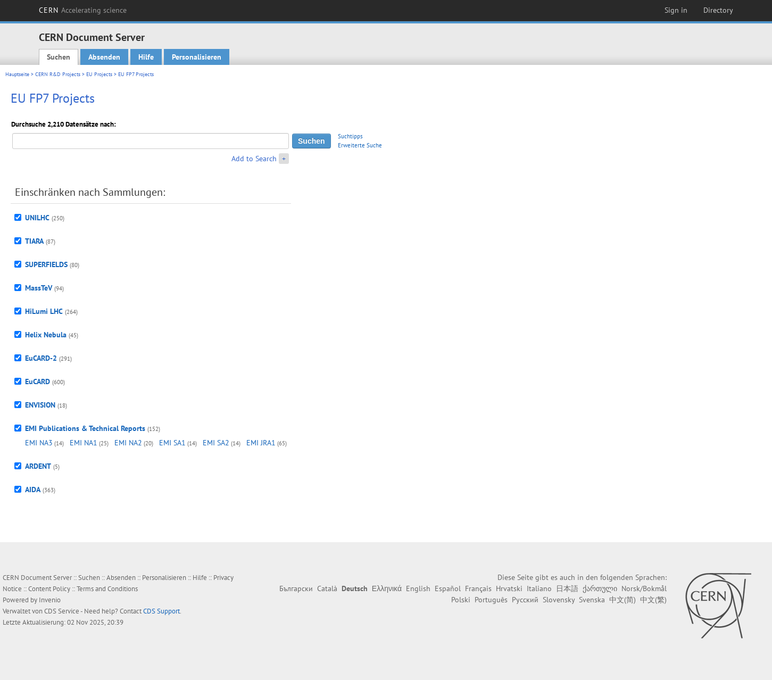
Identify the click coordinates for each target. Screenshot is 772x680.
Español (448, 588)
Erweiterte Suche (360, 145)
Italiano (539, 588)
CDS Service (61, 611)
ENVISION (40, 405)
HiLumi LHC (44, 311)
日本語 (567, 588)
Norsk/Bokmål (644, 588)
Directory (718, 10)
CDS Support (161, 611)
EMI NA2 (128, 442)
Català (327, 588)
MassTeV (38, 288)
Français (478, 588)
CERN (83, 10)
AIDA (32, 489)
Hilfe (146, 57)
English (418, 588)
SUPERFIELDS (46, 264)
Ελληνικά (387, 588)
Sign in (676, 10)
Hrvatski (509, 588)
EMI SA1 (172, 442)
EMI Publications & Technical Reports (85, 428)
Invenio (50, 599)
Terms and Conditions (107, 588)
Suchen (58, 57)
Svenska (592, 599)
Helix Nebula (46, 334)
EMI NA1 (83, 442)
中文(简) (622, 599)
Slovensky (559, 599)
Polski (460, 599)
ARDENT (38, 466)
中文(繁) (653, 599)
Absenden (104, 57)
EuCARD (37, 381)
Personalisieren (196, 57)
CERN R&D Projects (57, 74)
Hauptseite (17, 74)
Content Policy (49, 588)
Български (296, 588)
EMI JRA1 (261, 442)
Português (491, 599)
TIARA (34, 241)
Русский (525, 599)
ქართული (600, 588)
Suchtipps (350, 136)
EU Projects (99, 74)
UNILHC (37, 217)
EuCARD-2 (41, 358)
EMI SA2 (216, 442)
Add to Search (254, 158)
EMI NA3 (39, 442)
